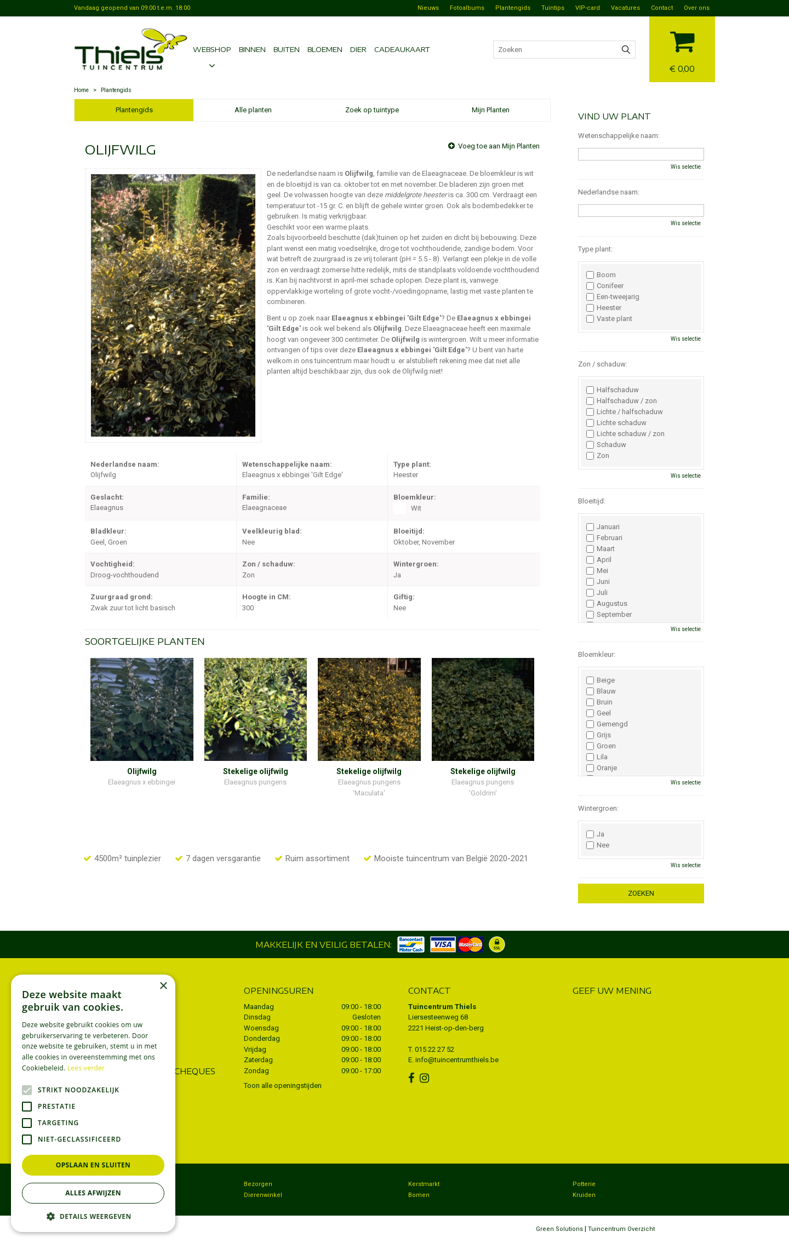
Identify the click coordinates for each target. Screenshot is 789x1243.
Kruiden (584, 1195)
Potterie (584, 1184)
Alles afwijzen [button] (93, 1193)
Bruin (599, 702)
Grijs (598, 735)
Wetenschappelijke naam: (619, 135)
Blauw (601, 691)
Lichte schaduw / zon (625, 434)
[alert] (93, 1103)
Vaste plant (609, 319)
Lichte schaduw (616, 423)
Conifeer (605, 286)
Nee (597, 845)
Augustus (606, 604)
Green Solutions (559, 1229)
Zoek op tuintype (372, 110)
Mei (597, 571)
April (598, 560)
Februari (604, 538)
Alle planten (253, 110)
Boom (601, 275)
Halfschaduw (612, 390)
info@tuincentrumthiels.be (457, 1060)
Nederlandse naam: (608, 192)
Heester (603, 308)
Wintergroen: (598, 808)
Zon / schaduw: (602, 364)
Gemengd (607, 724)
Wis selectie (686, 167)
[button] (93, 1216)
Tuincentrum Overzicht (621, 1229)
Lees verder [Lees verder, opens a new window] (86, 1068)
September (609, 614)
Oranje (601, 768)
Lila (597, 757)
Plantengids (134, 110)
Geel (598, 713)
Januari (603, 527)
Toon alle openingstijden (283, 1085)
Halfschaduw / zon (621, 401)
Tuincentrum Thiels (442, 1007)
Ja (595, 834)
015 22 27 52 (434, 1049)
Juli (597, 593)
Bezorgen (258, 1184)
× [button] (163, 986)
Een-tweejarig (612, 297)
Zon (597, 456)
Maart (600, 549)
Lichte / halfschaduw (624, 412)
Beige (600, 680)
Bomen (419, 1195)
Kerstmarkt (423, 1184)
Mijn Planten (491, 110)
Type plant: (595, 249)
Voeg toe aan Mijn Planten (499, 146)
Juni (598, 582)
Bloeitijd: (591, 501)
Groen (601, 746)
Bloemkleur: (596, 654)
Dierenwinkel (263, 1195)
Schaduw (606, 445)
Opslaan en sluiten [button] (93, 1165)
